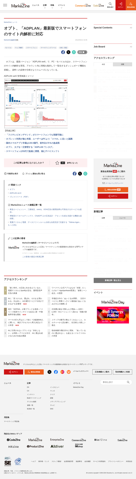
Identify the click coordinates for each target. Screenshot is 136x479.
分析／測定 (63, 48)
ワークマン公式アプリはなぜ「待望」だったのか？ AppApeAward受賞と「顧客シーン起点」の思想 (69, 290)
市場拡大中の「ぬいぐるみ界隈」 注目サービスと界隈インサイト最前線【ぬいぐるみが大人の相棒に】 (69, 301)
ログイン (112, 196)
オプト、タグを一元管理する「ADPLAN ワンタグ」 (30, 147)
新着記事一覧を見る (113, 280)
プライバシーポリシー (115, 461)
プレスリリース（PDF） (19, 197)
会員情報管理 (68, 461)
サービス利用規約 (99, 461)
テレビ (52, 405)
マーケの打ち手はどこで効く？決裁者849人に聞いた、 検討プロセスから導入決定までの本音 (25, 322)
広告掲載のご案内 (102, 372)
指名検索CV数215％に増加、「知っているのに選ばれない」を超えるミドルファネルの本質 (69, 333)
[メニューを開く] (5, 5)
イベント (61, 5)
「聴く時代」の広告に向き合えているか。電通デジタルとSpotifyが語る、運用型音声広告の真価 (25, 290)
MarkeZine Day (78, 387)
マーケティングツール (48, 48)
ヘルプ (33, 461)
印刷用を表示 (11, 174)
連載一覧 (30, 405)
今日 (103, 64)
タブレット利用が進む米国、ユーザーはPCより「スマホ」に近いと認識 (39, 139)
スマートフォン (31, 48)
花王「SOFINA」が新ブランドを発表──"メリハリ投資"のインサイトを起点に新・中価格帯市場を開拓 (25, 312)
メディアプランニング (58, 402)
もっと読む (12, 225)
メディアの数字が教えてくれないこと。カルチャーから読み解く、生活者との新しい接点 (69, 322)
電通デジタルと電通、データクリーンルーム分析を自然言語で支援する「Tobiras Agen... (45, 222)
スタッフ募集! (56, 461)
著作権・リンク (43, 461)
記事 (45, 5)
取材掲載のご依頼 (122, 372)
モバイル (8, 48)
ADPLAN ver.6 (15, 193)
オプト (12, 189)
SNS (51, 409)
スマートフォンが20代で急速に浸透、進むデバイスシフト (33, 151)
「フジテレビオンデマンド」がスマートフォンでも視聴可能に (34, 135)
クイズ (52, 394)
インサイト (31, 394)
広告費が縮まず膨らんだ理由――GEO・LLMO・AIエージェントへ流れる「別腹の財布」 (69, 312)
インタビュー (54, 387)
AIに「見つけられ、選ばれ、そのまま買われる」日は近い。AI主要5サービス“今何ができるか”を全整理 (26, 301)
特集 (52, 5)
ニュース (35, 5)
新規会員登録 (112, 189)
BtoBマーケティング (34, 398)
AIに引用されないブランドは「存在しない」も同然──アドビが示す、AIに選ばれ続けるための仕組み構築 (25, 333)
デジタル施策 (31, 402)
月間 (122, 64)
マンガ (52, 391)
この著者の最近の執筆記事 (33, 257)
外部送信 (129, 461)
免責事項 (79, 461)
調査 (51, 398)
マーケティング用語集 (11, 421)
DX (28, 387)
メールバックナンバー (112, 183)
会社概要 (87, 461)
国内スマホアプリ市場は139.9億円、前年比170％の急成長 (33, 143)
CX (28, 391)
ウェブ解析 (19, 48)
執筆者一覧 (31, 409)
